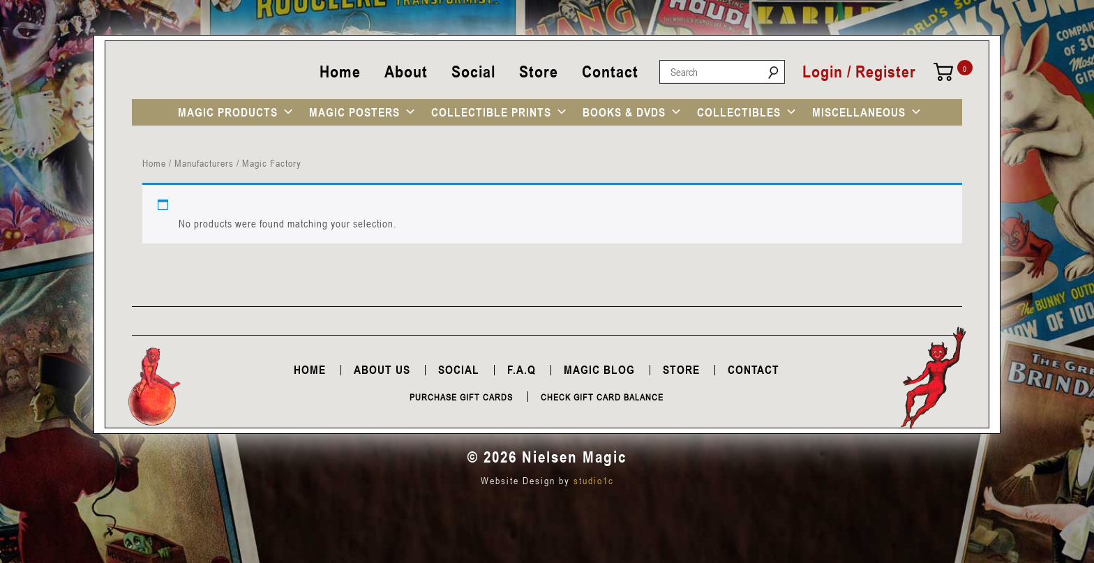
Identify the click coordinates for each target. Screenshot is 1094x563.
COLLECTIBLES (739, 112)
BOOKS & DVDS (624, 112)
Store (538, 71)
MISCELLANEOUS (859, 112)
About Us (382, 369)
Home (340, 71)
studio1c (594, 480)
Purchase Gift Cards (461, 397)
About (406, 71)
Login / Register (859, 72)
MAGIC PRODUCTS (228, 112)
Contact (610, 71)
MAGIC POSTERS (354, 112)
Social (473, 71)
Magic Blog (599, 369)
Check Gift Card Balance (602, 397)
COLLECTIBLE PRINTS (491, 112)
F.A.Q (521, 369)
